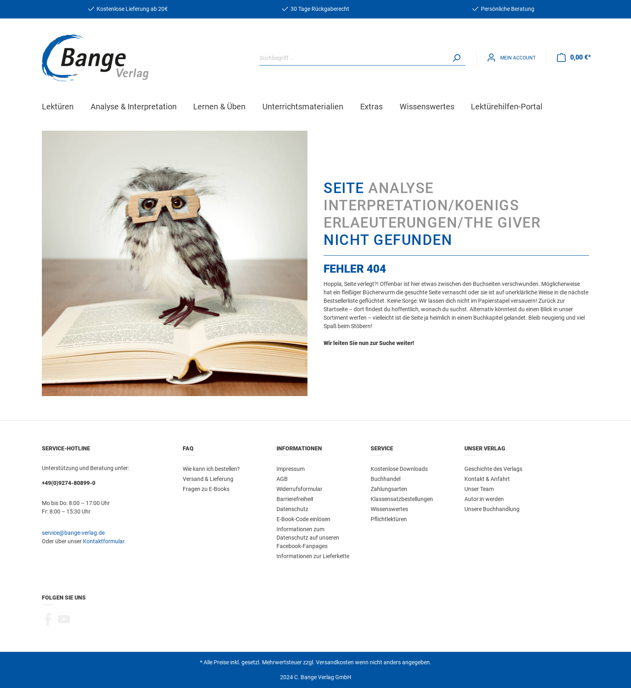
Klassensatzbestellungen (402, 499)
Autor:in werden (484, 499)
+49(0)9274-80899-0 (68, 483)
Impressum (290, 469)
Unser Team (479, 489)
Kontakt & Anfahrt (487, 479)
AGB (282, 479)
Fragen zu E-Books (206, 489)
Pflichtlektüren (389, 519)
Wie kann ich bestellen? (211, 469)
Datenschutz (292, 509)
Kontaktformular (103, 541)
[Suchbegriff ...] (353, 58)
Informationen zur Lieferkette (312, 556)
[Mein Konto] (511, 58)
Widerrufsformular (299, 489)
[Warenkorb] (574, 57)
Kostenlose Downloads (399, 469)
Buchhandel (385, 479)
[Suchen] (456, 58)
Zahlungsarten (389, 489)
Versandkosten (335, 662)
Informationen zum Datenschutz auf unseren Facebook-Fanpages (307, 537)
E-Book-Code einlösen (303, 519)
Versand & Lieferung (208, 479)
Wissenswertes (389, 509)
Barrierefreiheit (294, 499)
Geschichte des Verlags (493, 469)
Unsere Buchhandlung (492, 509)
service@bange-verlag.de (73, 533)
